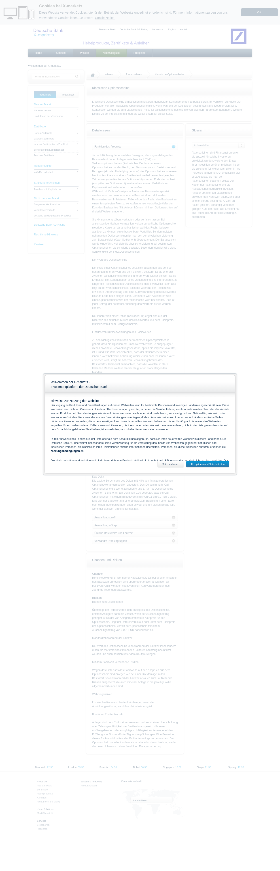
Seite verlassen (170, 464)
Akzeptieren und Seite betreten (208, 464)
